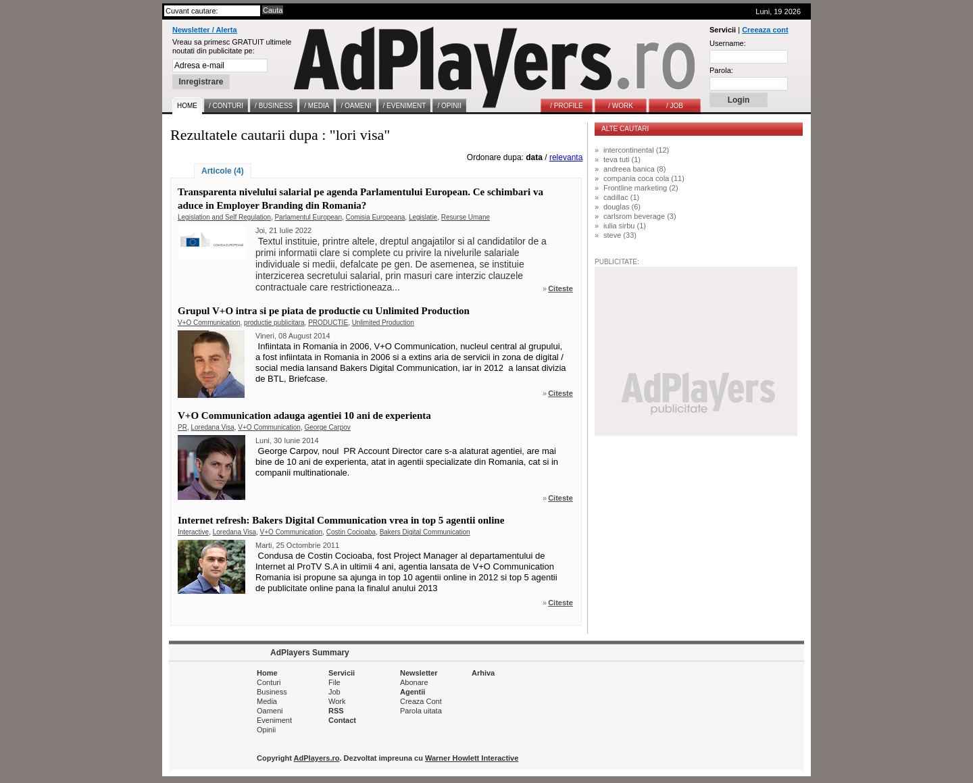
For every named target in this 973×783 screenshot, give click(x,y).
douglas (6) (622, 207)
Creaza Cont (421, 701)
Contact (342, 720)
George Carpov (327, 427)
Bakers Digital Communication (425, 532)
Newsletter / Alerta (204, 30)
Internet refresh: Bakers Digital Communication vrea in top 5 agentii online (341, 520)
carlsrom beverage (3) (639, 216)
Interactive (193, 532)
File (334, 682)
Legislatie (423, 217)
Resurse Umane (465, 217)
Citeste (560, 288)
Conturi (268, 682)
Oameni (270, 711)
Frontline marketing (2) (640, 188)
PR (182, 427)
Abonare (414, 682)
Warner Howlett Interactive (471, 758)
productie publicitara (274, 322)
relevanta (565, 157)
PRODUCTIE (328, 322)
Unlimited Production (383, 322)
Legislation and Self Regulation (224, 217)
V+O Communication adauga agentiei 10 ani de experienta (304, 415)
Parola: (721, 70)
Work (336, 701)
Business (272, 692)
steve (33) (620, 235)
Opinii (266, 730)
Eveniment (274, 720)
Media (267, 701)
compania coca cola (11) (643, 178)
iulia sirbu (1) (624, 226)
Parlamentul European (308, 217)
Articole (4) (222, 171)
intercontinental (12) (636, 150)
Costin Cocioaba (351, 532)
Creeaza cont (765, 30)
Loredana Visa (212, 427)
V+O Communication (209, 322)
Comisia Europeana (375, 217)
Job (334, 692)
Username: (727, 43)
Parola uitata (421, 711)
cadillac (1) (621, 197)
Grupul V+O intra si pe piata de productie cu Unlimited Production (324, 310)
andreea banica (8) (634, 169)
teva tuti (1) (622, 159)
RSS (336, 711)
